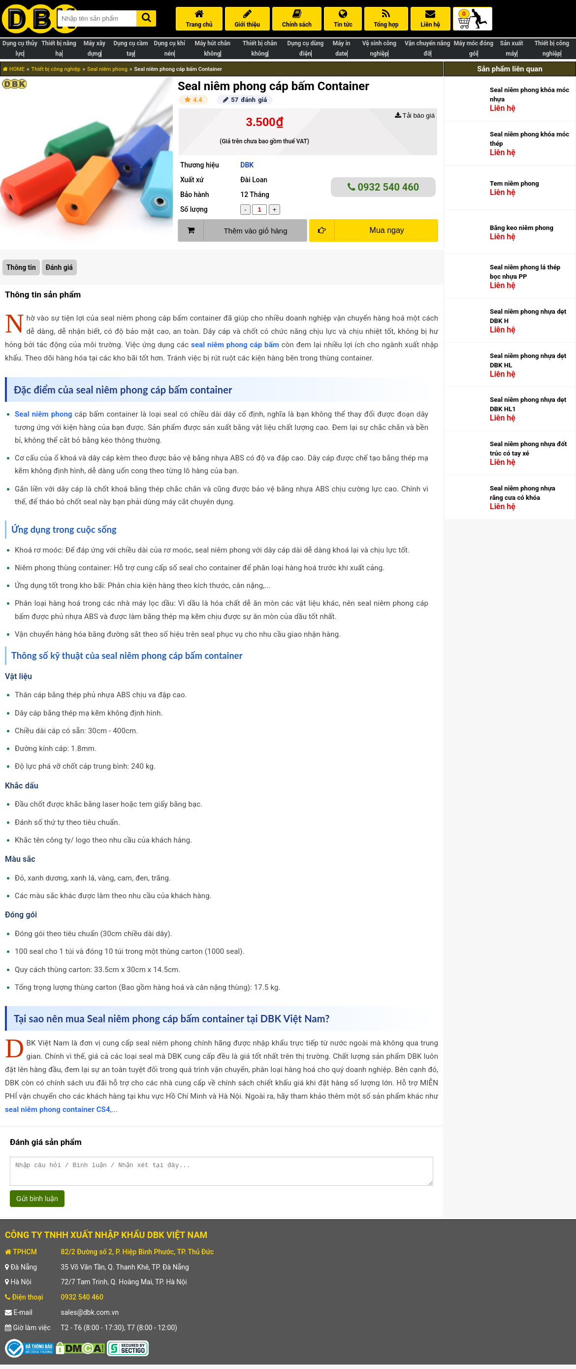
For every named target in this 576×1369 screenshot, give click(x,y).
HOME (14, 69)
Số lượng (194, 209)
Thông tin (21, 267)
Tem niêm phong (514, 183)
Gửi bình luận (37, 1203)
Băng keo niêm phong (521, 227)
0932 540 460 (383, 187)
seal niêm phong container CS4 (57, 1109)
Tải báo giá (415, 115)
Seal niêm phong (107, 69)
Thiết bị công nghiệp (55, 69)
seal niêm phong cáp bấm (235, 344)
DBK (247, 165)
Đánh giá (59, 267)
